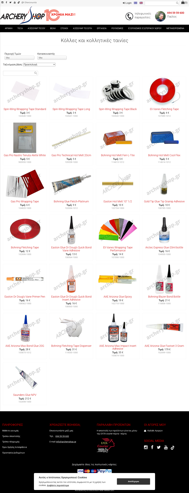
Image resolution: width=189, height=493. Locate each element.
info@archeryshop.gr (66, 441)
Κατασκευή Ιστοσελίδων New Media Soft (94, 490)
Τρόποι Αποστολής (11, 436)
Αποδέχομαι (133, 481)
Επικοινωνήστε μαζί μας (61, 430)
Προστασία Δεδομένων (13, 453)
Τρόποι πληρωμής (11, 441)
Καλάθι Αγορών (153, 430)
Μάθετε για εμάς (10, 430)
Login (127, 3)
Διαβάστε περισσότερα (58, 485)
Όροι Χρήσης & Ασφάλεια (14, 447)
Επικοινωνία (29, 2)
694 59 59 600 (175, 12)
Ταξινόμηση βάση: (13, 64)
